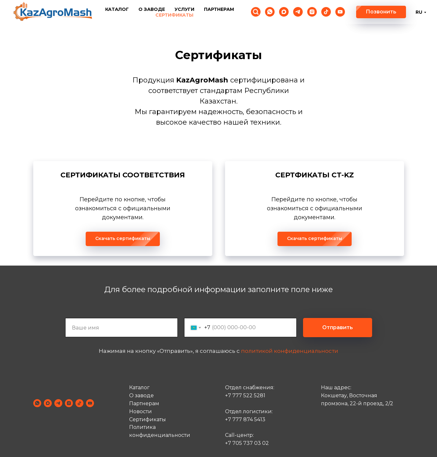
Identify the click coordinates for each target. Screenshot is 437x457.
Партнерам (219, 9)
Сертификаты (174, 15)
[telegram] (298, 12)
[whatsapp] (270, 12)
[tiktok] (326, 12)
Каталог (139, 388)
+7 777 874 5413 (245, 419)
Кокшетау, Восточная (349, 396)
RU (419, 12)
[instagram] (312, 12)
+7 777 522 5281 (245, 396)
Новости (140, 411)
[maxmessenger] (284, 12)
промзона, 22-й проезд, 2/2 (357, 403)
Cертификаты (147, 419)
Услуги (184, 9)
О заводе (151, 9)
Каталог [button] (117, 9)
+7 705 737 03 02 (247, 443)
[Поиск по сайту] (256, 12)
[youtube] (340, 12)
